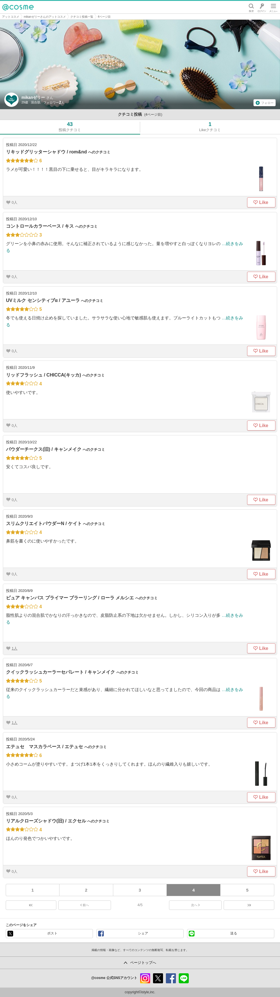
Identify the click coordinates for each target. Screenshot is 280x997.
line (184, 978)
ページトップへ (143, 962)
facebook (171, 978)
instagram (145, 978)
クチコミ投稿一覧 (81, 16)
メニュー (273, 7)
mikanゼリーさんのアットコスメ (45, 16)
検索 (251, 7)
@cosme (18, 7)
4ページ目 (104, 16)
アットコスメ (10, 16)
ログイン (261, 7)
